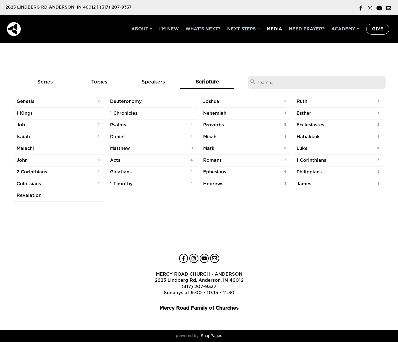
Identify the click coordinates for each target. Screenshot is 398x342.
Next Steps (243, 29)
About (142, 29)
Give (377, 29)
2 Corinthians (32, 172)
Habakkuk (308, 137)
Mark (208, 148)
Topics (99, 82)
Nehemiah (214, 113)
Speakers (153, 82)
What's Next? (203, 29)
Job (21, 125)
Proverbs (213, 125)
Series (45, 82)
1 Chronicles (123, 113)
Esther (304, 113)
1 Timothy (121, 184)
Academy (345, 29)
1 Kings (25, 113)
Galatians (121, 172)
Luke (302, 148)
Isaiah (23, 137)
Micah (209, 137)
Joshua (211, 101)
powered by (199, 336)
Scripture (207, 82)
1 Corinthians (311, 160)
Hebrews (213, 184)
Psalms (118, 125)
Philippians (309, 172)
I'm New (169, 29)
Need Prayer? (307, 29)
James (304, 184)
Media (274, 29)
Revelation (29, 195)
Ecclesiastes (310, 125)
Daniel (117, 137)
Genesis (25, 101)
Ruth (302, 101)
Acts (115, 160)
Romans (212, 160)
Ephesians (214, 172)
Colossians (29, 184)
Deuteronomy (126, 101)
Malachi (25, 148)
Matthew (120, 148)
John (22, 160)
